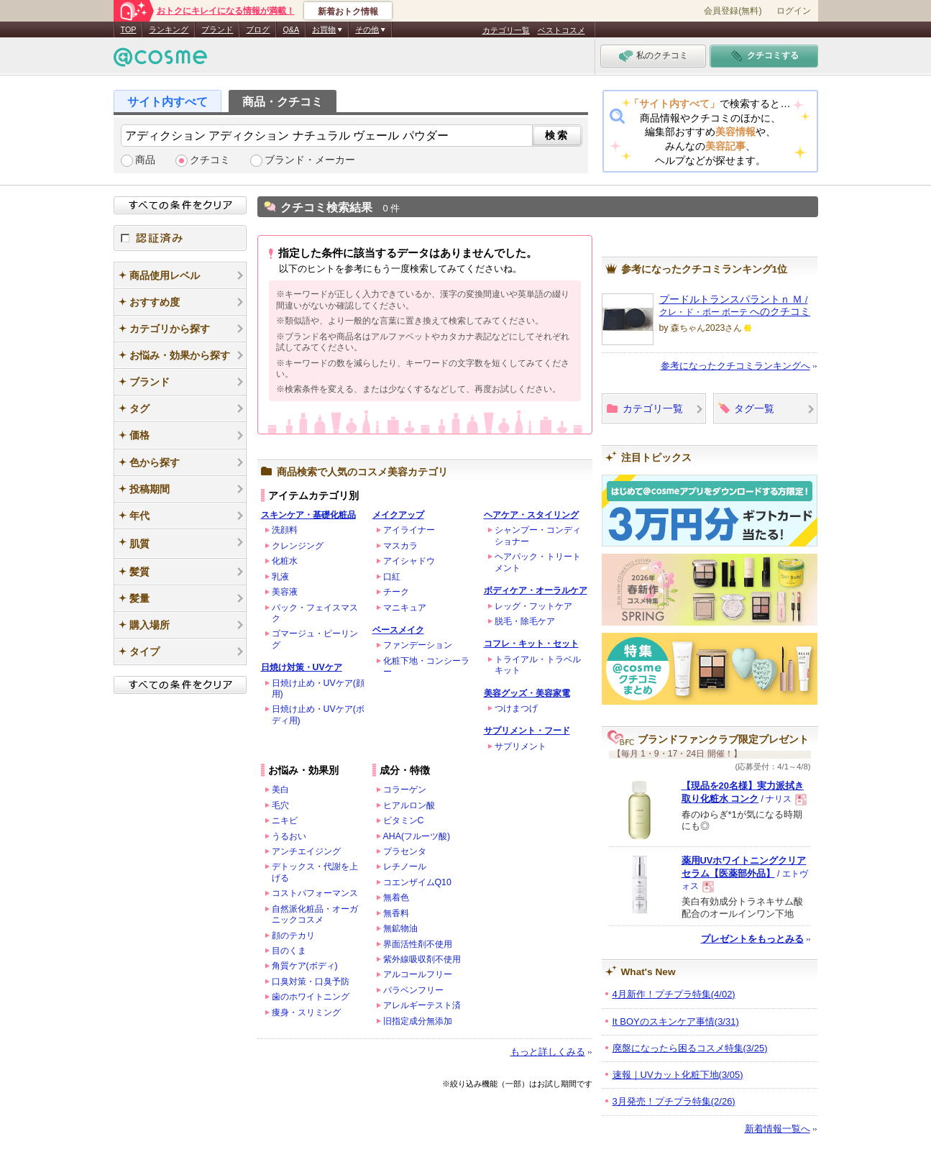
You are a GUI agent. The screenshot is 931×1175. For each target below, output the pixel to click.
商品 (145, 160)
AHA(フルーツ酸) (417, 836)
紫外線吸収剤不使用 (422, 959)
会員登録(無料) (732, 11)
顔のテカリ (293, 936)
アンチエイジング (306, 851)
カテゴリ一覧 (506, 30)
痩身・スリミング (306, 1012)
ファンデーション (417, 645)
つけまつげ (516, 708)
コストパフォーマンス (315, 893)
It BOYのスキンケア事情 (676, 1021)
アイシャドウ (409, 561)
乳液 (280, 577)
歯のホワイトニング (310, 997)
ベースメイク (398, 630)
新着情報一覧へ (777, 1128)
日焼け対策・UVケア (301, 667)
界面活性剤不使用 (417, 944)
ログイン (793, 11)
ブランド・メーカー (310, 160)
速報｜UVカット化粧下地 (678, 1074)
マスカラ (400, 546)
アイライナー (409, 530)
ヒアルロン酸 (409, 805)
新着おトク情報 (348, 11)
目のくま (289, 951)
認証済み (180, 238)
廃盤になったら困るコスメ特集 (690, 1048)
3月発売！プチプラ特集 (674, 1101)
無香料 (396, 913)
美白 (280, 790)
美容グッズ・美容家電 (527, 693)
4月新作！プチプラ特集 (674, 994)
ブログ (258, 29)
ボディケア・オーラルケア (535, 590)
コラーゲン (404, 790)
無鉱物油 (400, 928)
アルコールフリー (417, 974)
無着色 (396, 897)
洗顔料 (285, 530)
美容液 (285, 592)
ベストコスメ (561, 30)
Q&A (291, 29)
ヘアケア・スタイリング (531, 515)
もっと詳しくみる (547, 1051)
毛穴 (280, 805)
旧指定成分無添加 (417, 1021)
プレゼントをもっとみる (752, 938)
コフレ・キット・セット (531, 644)
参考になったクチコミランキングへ (735, 365)
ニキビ (285, 820)
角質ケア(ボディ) (305, 966)
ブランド (217, 29)
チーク (396, 592)
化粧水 (285, 561)
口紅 (391, 577)
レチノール (404, 866)
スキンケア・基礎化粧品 (308, 515)
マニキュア (404, 608)
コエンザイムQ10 (417, 882)
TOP (129, 29)
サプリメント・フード (527, 731)
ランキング (168, 29)
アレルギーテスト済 (422, 1005)
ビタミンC (403, 820)
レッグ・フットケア (533, 606)
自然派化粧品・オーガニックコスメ (315, 914)
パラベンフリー (413, 990)
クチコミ (210, 160)
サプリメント (520, 746)
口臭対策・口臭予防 (310, 982)
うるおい (289, 836)
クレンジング (298, 546)
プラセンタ (404, 851)
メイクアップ (398, 515)
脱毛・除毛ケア (525, 621)
